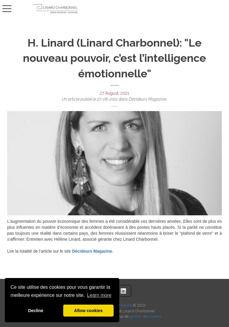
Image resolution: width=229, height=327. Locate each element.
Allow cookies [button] (88, 310)
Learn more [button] (99, 295)
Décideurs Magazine (92, 251)
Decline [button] (35, 310)
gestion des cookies (145, 316)
